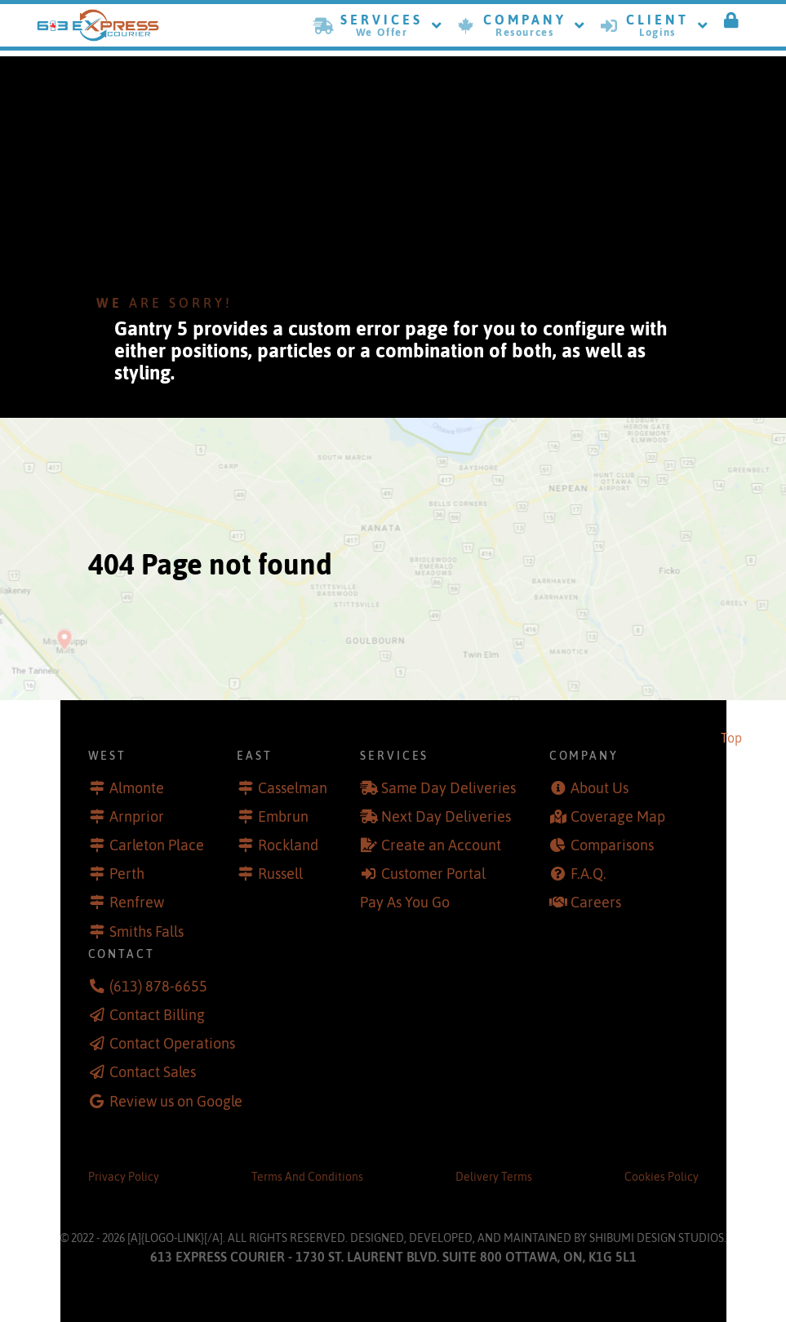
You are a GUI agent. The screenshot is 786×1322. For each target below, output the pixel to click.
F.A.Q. (588, 874)
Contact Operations (172, 1044)
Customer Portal (433, 874)
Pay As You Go (405, 902)
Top (731, 737)
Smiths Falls (146, 932)
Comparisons (612, 845)
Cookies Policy (661, 1176)
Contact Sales (152, 1072)
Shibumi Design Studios (656, 1237)
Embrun (283, 817)
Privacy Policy (123, 1176)
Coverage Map (618, 817)
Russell (280, 874)
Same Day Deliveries (448, 788)
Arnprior (136, 817)
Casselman (292, 788)
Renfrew (136, 902)
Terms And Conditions (307, 1176)
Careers (596, 902)
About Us (599, 788)
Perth (126, 874)
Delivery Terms (493, 1176)
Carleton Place (156, 845)
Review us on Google (175, 1102)
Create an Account (441, 845)
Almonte (136, 788)
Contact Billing (157, 1015)
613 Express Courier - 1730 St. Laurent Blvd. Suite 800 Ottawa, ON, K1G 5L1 (393, 1256)
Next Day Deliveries (446, 817)
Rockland (288, 845)
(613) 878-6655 (158, 986)
